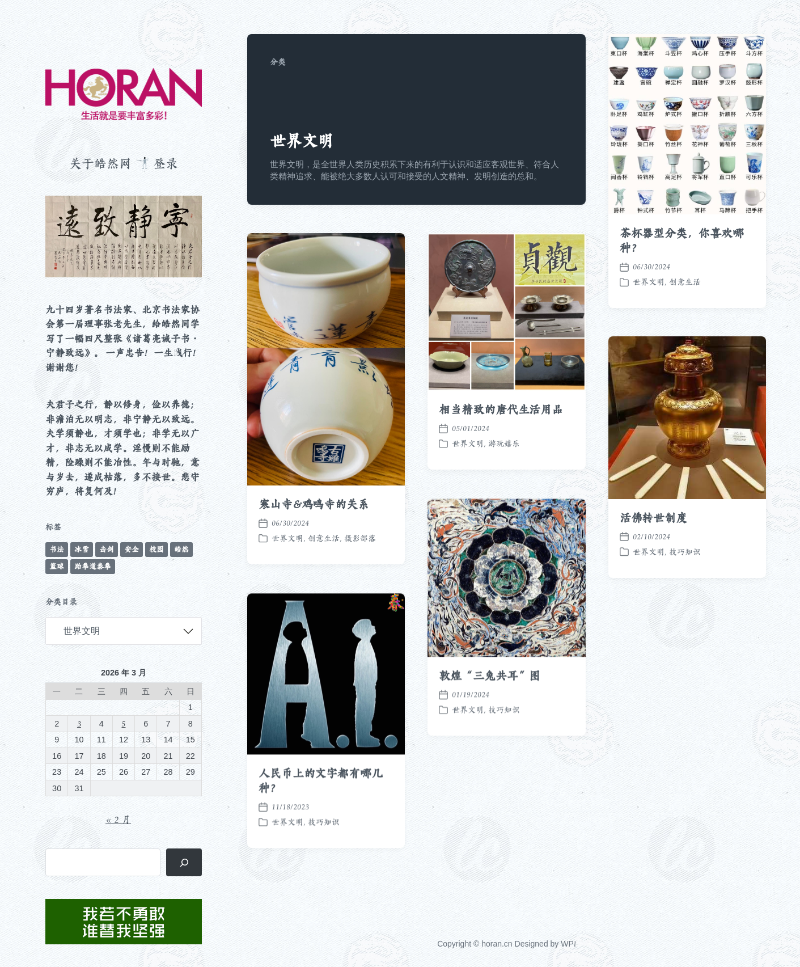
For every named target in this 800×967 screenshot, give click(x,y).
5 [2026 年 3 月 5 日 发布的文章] (123, 723)
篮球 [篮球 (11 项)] (56, 566)
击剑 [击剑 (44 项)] (106, 549)
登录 (165, 163)
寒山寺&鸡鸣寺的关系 (314, 504)
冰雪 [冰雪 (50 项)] (81, 549)
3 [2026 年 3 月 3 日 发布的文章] (79, 723)
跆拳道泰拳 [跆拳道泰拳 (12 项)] (92, 566)
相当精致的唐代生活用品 (501, 409)
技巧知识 (685, 552)
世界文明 (648, 282)
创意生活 (685, 282)
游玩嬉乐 (504, 443)
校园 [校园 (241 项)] (156, 549)
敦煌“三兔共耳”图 (489, 702)
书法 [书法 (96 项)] (56, 549)
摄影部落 (360, 538)
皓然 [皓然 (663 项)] (181, 549)
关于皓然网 (100, 163)
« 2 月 (118, 819)
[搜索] (184, 862)
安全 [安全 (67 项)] (131, 549)
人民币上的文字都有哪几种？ (321, 807)
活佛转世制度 (653, 517)
